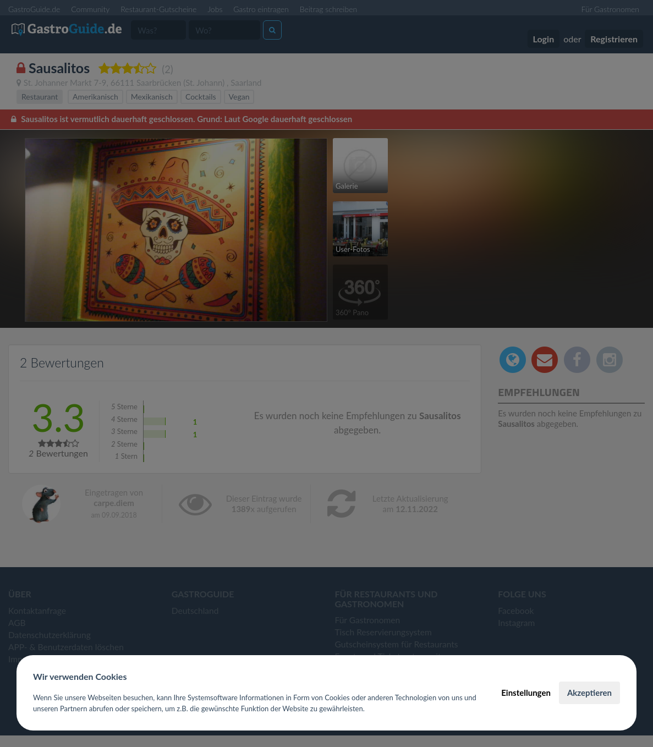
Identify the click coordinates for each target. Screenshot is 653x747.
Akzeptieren (589, 692)
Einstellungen (526, 692)
